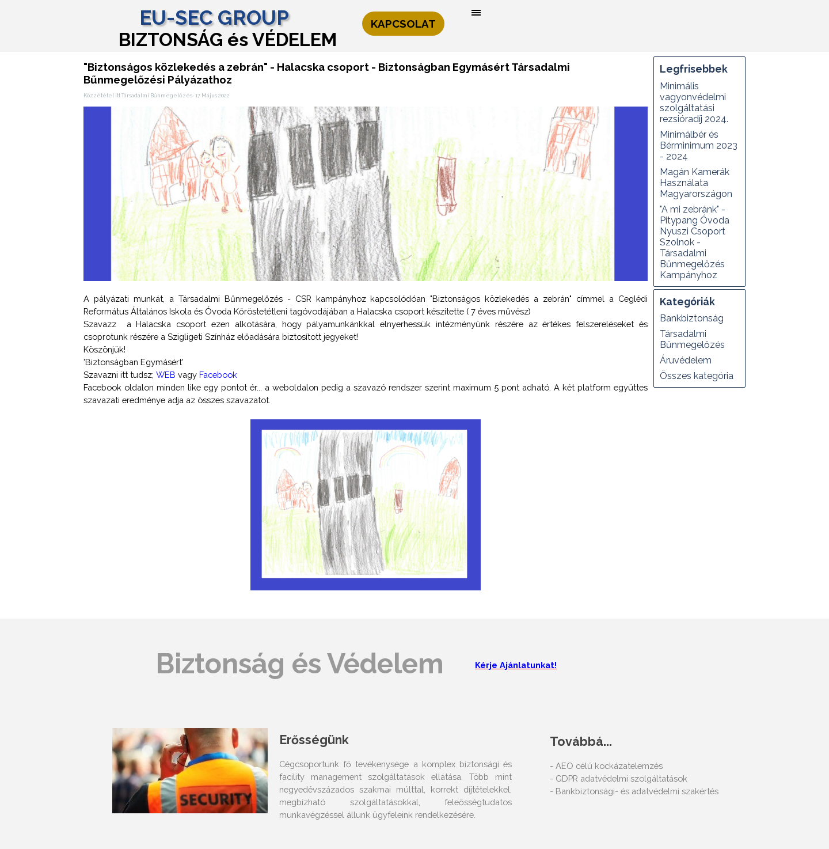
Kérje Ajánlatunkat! (516, 665)
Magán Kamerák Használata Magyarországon (696, 182)
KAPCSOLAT (403, 23)
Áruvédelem (686, 360)
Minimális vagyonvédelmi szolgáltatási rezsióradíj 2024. (694, 102)
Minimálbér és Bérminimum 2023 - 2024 (698, 145)
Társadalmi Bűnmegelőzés (692, 339)
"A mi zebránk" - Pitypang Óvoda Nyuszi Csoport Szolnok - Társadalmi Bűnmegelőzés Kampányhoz (694, 242)
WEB (166, 375)
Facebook (218, 375)
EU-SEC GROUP (214, 17)
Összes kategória (696, 375)
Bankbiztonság (692, 318)
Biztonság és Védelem (299, 663)
